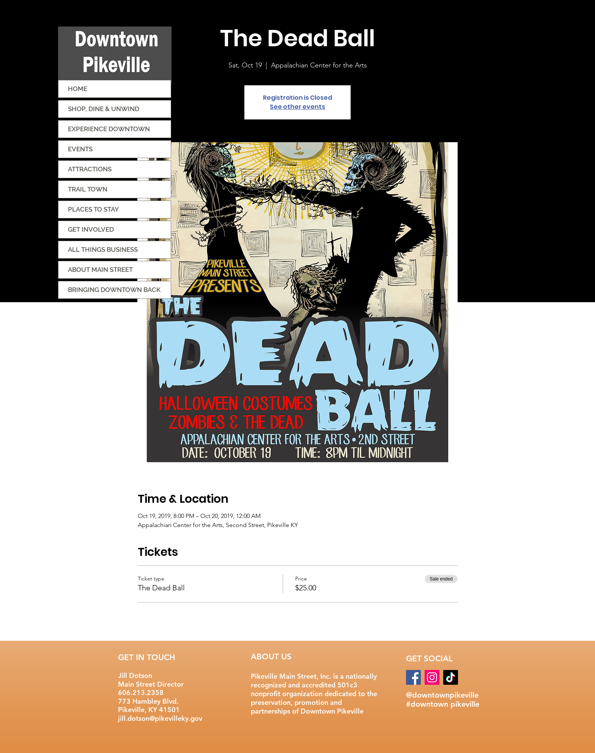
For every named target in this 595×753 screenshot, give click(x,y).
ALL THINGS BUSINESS (103, 249)
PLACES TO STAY (93, 209)
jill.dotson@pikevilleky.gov (160, 718)
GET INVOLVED (91, 229)
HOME (77, 89)
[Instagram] (432, 677)
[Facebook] (413, 677)
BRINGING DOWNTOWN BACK (114, 289)
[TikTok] (450, 677)
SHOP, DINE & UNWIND (103, 109)
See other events (297, 106)
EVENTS (80, 149)
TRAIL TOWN (87, 189)
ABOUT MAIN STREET (100, 269)
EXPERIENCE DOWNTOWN (109, 129)
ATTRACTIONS (90, 169)
